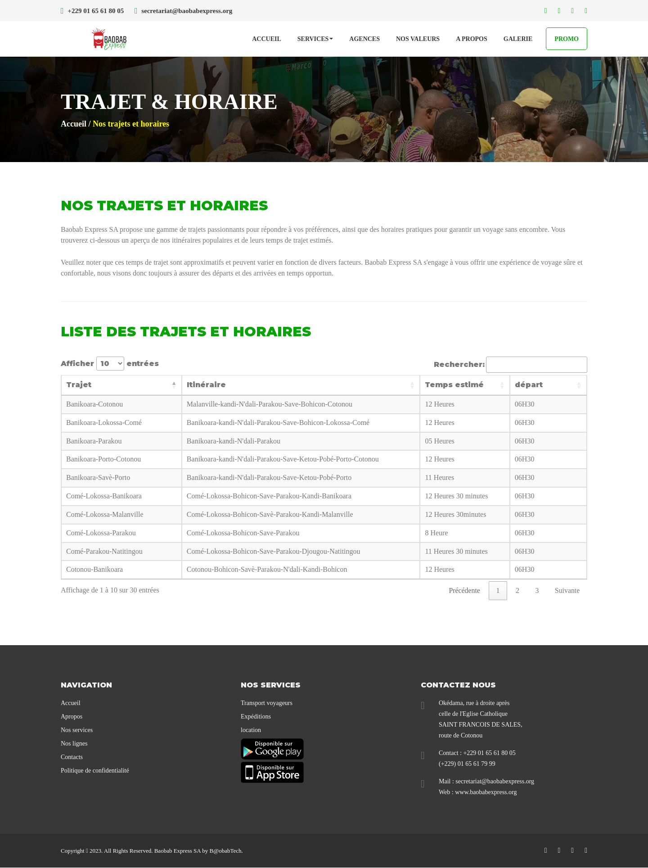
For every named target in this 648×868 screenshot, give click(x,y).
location (251, 730)
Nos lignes (74, 744)
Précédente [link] (463, 590)
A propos (471, 39)
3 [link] (536, 590)
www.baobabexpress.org (486, 792)
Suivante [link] (567, 590)
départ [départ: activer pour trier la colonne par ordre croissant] (524, 384)
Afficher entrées (110, 364)
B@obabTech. (226, 851)
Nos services (77, 730)
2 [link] (516, 590)
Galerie (518, 39)
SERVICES (315, 39)
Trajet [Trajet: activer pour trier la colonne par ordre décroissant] (78, 384)
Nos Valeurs (418, 39)
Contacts (72, 757)
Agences (364, 39)
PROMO (566, 39)
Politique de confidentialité (95, 771)
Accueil (266, 39)
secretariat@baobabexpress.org (494, 781)
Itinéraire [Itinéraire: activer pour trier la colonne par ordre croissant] (215, 384)
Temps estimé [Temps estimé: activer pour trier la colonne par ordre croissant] (453, 384)
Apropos (71, 717)
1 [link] (497, 590)
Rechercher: (510, 365)
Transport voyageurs (266, 703)
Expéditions (256, 717)
